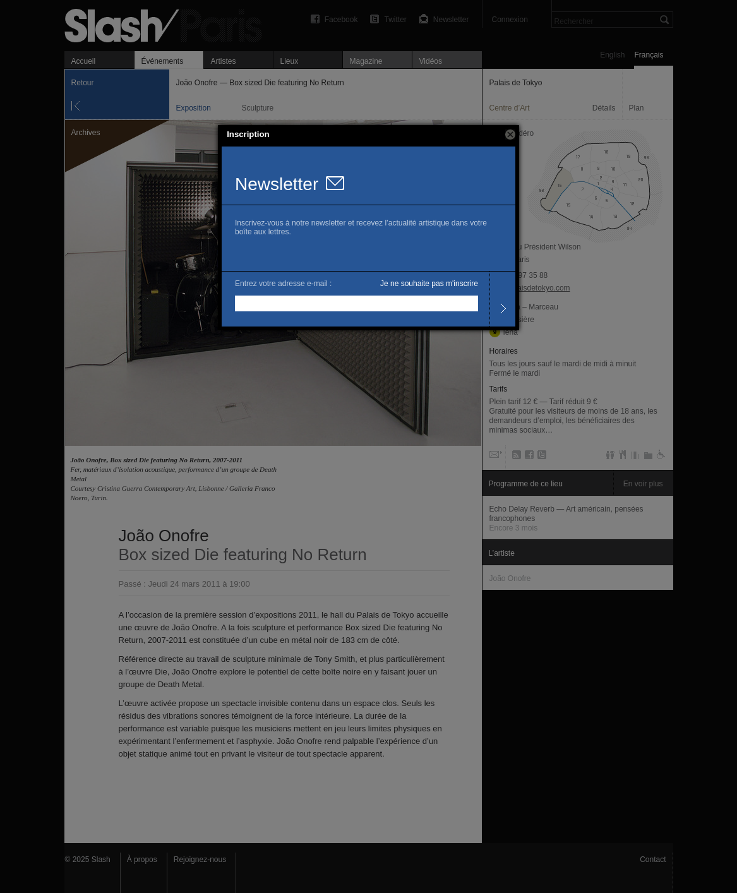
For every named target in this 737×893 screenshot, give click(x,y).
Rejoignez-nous (200, 859)
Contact (653, 859)
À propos (142, 859)
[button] (510, 134)
